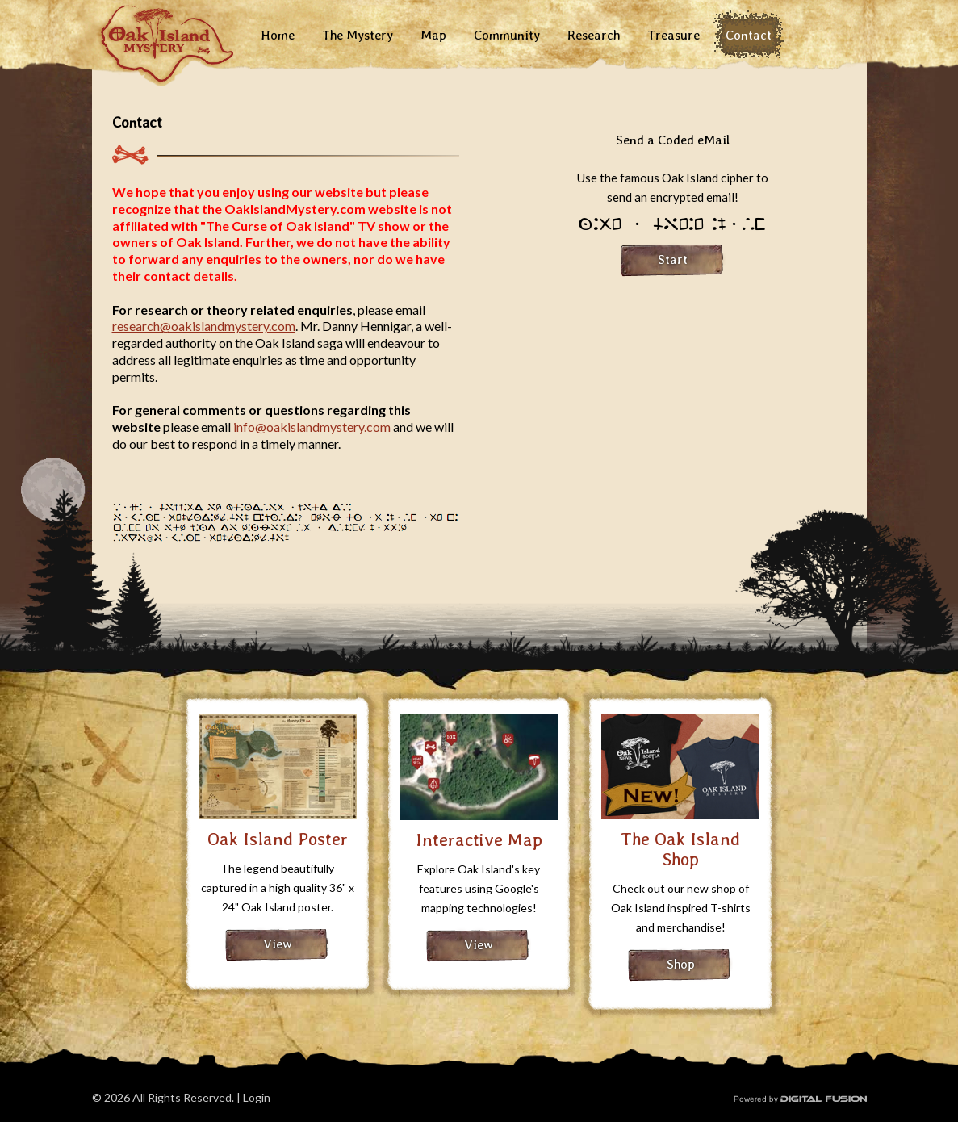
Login (256, 1097)
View (277, 944)
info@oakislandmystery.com (312, 426)
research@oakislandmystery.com (203, 325)
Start (673, 259)
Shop (681, 964)
